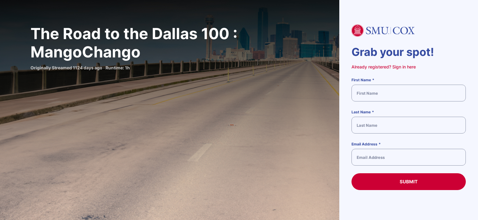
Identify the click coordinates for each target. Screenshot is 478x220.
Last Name (361, 112)
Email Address (364, 144)
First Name (361, 80)
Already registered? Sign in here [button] (383, 66)
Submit (409, 182)
